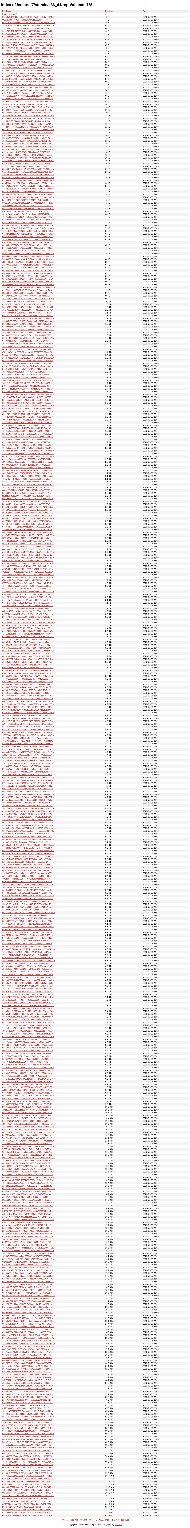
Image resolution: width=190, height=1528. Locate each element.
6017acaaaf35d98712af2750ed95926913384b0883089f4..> (27, 1386)
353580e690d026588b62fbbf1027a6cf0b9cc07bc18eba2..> (27, 546)
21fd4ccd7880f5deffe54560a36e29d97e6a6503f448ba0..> (27, 166)
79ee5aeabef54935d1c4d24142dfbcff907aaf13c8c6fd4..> (26, 313)
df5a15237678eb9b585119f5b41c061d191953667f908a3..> (27, 572)
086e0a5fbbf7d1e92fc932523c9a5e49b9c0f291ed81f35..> (27, 1048)
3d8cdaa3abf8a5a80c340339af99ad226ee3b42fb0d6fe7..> (27, 699)
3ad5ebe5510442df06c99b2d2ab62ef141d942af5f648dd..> (27, 786)
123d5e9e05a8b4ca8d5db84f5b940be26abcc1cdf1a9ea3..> (28, 121)
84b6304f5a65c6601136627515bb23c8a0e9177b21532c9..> (28, 454)
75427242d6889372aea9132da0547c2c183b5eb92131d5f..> (28, 1284)
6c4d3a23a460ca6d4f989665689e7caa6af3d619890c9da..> (28, 1194)
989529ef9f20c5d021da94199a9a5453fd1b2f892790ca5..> (27, 825)
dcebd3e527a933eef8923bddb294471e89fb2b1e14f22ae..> (27, 668)
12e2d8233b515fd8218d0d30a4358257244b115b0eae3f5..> (28, 1186)
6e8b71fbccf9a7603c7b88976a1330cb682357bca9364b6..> (28, 859)
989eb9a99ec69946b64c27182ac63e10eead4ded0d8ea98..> (28, 1338)
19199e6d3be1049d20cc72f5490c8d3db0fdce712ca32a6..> (28, 158)
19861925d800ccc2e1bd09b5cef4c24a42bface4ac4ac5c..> (27, 240)
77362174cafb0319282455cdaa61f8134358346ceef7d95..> (27, 417)
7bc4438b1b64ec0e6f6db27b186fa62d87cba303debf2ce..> (27, 586)
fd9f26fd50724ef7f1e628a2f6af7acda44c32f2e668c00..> (26, 211)
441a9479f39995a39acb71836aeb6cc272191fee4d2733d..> (28, 1146)
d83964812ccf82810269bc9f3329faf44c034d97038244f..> (27, 1166)
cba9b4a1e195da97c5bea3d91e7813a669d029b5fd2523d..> (28, 854)
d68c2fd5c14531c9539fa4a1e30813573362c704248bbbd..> (28, 459)
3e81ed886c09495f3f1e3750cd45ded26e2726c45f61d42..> (27, 1079)
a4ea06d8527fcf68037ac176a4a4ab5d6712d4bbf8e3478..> (27, 1487)
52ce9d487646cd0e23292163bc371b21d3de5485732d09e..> (28, 623)
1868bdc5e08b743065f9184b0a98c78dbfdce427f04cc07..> (27, 448)
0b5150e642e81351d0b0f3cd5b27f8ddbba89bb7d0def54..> (27, 279)
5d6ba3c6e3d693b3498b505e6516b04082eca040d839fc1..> (28, 558)
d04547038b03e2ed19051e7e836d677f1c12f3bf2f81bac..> (27, 589)
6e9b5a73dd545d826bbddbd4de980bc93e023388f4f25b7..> (28, 1273)
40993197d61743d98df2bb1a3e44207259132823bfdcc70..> (28, 1414)
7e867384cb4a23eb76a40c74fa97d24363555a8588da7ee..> (28, 1496)
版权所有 (118, 1525)
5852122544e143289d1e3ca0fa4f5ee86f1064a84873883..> (27, 48)
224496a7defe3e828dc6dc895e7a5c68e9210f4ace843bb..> (28, 1400)
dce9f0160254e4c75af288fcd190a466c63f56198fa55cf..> (26, 1267)
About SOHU (104, 1520)
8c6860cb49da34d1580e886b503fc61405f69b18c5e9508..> (28, 710)
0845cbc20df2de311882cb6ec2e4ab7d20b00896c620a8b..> (28, 1115)
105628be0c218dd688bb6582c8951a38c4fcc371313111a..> (28, 1220)
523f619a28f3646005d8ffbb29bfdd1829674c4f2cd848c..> (27, 1265)
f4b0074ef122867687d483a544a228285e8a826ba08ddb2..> (28, 1470)
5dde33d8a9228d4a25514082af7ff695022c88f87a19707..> (27, 893)
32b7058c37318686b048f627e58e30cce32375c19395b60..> (28, 535)
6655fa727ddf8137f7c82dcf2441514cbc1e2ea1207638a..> (27, 603)
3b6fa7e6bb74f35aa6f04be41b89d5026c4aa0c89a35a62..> (27, 434)
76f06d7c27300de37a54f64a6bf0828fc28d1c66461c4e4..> (27, 856)
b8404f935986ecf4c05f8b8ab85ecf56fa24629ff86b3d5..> (26, 746)
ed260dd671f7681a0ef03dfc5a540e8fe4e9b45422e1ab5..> (27, 271)
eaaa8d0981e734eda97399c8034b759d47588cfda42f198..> (28, 87)
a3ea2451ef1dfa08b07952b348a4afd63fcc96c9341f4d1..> (27, 1358)
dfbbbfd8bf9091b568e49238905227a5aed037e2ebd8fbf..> (27, 1482)
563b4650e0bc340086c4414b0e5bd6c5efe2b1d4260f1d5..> (28, 259)
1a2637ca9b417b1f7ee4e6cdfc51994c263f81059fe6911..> (27, 842)
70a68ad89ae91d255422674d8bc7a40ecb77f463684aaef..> (28, 741)
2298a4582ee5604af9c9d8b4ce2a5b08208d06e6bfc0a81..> (28, 766)
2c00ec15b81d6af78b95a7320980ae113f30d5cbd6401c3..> (28, 386)
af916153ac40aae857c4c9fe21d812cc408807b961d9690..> (28, 1504)
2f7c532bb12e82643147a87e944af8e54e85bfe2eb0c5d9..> (27, 1380)
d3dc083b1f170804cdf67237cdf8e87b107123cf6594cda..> (27, 155)
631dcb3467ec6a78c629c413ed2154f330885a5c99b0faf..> (27, 890)
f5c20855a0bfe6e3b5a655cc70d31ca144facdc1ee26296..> (27, 1169)
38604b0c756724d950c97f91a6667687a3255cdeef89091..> (28, 1369)
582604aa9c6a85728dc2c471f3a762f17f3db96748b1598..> (27, 403)
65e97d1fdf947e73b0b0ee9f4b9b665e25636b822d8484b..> (28, 1428)
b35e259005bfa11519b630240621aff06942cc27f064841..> (27, 1237)
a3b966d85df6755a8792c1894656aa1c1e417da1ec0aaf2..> (28, 1287)
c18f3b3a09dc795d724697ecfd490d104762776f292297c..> (27, 164)
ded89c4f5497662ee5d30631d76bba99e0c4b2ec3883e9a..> (28, 220)
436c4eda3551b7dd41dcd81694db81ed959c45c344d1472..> (28, 428)
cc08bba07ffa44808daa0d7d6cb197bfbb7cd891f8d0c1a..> (27, 1090)
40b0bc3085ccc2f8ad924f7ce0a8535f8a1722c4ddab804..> (27, 217)
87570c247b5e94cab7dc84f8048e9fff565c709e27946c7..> (27, 378)
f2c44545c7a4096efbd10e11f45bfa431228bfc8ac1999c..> (27, 944)
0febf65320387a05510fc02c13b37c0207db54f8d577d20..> (27, 577)
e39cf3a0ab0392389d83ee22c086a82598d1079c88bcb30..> (28, 704)
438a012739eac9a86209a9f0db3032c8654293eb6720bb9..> (28, 1341)
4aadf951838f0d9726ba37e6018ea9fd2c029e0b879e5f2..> (27, 90)
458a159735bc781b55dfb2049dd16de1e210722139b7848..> (28, 85)
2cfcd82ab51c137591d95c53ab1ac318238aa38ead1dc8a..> (28, 1253)
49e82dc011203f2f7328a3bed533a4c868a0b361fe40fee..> (27, 149)
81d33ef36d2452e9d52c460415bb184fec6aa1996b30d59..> (28, 1279)
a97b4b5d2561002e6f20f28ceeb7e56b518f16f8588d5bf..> (27, 1073)
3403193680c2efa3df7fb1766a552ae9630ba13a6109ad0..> (27, 251)
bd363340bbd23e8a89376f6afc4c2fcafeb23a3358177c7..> (27, 504)
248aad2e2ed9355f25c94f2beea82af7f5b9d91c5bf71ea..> (27, 1144)
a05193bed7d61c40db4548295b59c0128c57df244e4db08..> (28, 552)
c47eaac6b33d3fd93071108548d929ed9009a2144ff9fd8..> (27, 665)
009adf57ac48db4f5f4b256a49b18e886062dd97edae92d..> (27, 1045)
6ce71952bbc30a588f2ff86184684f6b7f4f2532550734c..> (27, 1076)
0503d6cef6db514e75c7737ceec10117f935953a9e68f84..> (27, 1318)
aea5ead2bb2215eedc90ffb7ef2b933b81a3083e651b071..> (27, 1163)
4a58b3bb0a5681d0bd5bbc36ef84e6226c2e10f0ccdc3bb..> (28, 1276)
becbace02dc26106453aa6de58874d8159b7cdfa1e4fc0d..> (28, 209)
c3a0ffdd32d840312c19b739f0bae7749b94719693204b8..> (27, 1484)
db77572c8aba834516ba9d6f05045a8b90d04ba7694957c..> (28, 1363)
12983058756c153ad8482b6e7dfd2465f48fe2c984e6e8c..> (27, 265)
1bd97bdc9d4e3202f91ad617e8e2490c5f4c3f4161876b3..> (27, 104)
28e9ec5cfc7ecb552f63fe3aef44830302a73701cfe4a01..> (27, 530)
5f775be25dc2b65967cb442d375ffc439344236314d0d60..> (27, 1493)
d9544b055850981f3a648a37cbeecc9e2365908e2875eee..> (28, 330)
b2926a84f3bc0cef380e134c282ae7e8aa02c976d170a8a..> (28, 118)
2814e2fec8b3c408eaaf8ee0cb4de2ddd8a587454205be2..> (28, 214)
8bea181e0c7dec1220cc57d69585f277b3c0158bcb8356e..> (28, 406)
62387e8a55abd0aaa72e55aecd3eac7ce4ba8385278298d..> (28, 831)
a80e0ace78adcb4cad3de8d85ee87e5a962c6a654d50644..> (28, 803)
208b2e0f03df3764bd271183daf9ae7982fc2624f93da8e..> (27, 1451)
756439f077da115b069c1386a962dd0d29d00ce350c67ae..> (28, 332)
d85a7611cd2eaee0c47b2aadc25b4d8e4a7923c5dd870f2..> (28, 1515)
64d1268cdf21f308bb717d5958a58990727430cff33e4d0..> (27, 1453)
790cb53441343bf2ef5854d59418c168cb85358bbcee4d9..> (28, 955)
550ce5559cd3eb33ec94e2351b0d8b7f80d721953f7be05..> (28, 400)
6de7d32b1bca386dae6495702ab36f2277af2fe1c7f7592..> (27, 541)
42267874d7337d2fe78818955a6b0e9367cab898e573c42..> (28, 65)
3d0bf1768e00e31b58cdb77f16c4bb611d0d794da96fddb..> (27, 1397)
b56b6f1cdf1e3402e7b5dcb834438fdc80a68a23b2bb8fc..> (27, 868)
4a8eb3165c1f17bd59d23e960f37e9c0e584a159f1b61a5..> (27, 70)
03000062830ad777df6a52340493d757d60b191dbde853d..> (28, 921)
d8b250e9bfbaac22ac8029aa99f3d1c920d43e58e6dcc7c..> (27, 485)
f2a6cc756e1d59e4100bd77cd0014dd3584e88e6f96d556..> (28, 254)
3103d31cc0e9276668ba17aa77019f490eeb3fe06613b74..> (28, 1011)
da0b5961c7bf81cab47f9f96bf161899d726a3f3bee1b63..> (27, 837)
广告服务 (84, 1520)
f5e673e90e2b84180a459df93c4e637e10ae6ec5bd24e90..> (28, 1014)
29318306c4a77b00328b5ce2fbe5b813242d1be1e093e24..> (28, 1459)
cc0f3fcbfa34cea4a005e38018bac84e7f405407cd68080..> (27, 755)
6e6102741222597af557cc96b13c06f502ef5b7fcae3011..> (27, 296)
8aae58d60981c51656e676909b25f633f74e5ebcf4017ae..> (27, 172)
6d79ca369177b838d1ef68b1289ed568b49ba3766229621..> (28, 656)
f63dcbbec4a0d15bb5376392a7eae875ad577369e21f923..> (28, 783)
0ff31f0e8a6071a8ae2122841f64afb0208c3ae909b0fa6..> (27, 1389)
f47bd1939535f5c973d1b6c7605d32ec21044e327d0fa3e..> (27, 1099)
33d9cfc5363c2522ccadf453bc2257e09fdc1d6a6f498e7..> (27, 924)
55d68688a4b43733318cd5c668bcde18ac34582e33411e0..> (28, 493)
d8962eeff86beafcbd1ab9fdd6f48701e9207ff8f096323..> (26, 1372)
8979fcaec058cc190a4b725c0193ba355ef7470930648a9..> (28, 425)
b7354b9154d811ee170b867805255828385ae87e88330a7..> (28, 248)
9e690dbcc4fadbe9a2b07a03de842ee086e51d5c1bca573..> (28, 327)
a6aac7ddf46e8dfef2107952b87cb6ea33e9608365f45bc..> (27, 1465)
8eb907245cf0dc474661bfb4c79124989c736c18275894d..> (28, 839)
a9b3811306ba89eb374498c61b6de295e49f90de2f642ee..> (28, 1374)
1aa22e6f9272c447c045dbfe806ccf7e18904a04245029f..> (27, 383)
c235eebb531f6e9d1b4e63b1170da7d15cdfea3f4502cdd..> (27, 1335)
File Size (109, 11)
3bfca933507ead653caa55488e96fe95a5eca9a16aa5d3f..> (27, 1110)
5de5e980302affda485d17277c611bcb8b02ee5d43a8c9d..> (28, 256)
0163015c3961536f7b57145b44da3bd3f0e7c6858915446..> (28, 1473)
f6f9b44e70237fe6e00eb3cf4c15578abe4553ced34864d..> (27, 862)
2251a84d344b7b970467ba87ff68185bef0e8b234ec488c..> (27, 907)
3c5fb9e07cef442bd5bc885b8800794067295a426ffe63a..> (27, 885)
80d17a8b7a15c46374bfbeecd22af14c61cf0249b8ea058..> (27, 1324)
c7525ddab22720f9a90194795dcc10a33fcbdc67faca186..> (27, 682)
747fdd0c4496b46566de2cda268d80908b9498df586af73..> (27, 127)
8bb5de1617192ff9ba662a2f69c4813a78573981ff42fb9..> (27, 470)
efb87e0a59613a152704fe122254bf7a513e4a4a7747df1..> (27, 958)
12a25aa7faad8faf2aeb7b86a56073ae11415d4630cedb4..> (27, 301)
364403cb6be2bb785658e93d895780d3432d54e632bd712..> (28, 718)
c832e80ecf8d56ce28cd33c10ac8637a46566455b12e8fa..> (27, 262)
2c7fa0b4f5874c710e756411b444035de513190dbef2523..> (27, 397)
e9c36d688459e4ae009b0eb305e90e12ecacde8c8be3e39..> (28, 772)
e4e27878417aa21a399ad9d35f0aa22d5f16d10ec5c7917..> (28, 777)
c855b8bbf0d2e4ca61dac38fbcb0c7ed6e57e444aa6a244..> (28, 1124)
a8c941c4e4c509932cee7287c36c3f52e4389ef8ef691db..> (27, 975)
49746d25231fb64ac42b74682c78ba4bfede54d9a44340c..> (28, 1183)
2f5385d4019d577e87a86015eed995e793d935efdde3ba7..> (28, 735)
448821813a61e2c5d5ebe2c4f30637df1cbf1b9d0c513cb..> (27, 189)
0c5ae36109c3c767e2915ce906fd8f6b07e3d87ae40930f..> (27, 648)
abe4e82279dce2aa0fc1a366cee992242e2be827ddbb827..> (28, 797)
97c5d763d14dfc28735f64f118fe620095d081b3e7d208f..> (27, 1121)
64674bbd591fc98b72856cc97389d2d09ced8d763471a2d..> (28, 1352)
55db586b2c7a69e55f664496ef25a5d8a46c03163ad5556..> (28, 178)
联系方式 (93, 1520)
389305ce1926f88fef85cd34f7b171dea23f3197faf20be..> (26, 245)
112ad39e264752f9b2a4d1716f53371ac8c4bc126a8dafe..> (27, 606)
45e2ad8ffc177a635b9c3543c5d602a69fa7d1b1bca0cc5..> (27, 563)
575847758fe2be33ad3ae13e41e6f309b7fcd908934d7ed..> (27, 144)
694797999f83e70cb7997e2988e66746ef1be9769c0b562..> (28, 130)
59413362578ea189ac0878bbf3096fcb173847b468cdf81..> (27, 324)
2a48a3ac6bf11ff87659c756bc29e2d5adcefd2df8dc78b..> (27, 1420)
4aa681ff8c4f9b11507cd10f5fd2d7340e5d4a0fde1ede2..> (27, 625)
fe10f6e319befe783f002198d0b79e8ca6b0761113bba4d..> (27, 1211)
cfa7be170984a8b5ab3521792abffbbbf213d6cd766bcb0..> (27, 468)
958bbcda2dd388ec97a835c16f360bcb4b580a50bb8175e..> (28, 54)
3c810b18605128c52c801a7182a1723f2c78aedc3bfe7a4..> (28, 1310)
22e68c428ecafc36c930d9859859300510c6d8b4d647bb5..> (28, 161)
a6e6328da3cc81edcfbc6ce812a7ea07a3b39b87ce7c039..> (28, 116)
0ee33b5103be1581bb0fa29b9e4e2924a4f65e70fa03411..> (28, 791)
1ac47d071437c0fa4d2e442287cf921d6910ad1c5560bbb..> (28, 575)
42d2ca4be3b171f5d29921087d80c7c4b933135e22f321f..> (27, 431)
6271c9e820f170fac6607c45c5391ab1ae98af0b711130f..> (27, 1175)
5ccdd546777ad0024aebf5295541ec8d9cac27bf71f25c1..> (27, 411)
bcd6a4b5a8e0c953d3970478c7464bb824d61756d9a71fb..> (28, 1307)
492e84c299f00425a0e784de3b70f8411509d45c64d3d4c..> (28, 372)
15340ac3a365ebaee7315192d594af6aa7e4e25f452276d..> (28, 1172)
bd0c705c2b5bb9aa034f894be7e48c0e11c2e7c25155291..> (28, 1155)
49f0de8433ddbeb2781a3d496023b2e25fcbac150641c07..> (28, 879)
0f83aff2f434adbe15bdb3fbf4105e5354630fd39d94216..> (26, 963)
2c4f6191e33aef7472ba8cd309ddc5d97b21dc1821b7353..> (28, 1327)
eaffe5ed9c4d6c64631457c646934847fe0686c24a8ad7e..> (27, 1394)
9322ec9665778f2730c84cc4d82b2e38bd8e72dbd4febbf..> (27, 1411)
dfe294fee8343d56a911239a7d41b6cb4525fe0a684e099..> (27, 1191)
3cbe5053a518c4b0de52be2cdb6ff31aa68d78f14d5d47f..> (27, 865)
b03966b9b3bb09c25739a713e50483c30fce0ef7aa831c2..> (28, 1107)
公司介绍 (116, 1520)
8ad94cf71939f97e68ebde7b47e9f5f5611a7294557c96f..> (27, 1138)
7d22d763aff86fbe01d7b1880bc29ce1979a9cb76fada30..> (27, 40)
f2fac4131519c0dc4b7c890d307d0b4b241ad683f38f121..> (27, 822)
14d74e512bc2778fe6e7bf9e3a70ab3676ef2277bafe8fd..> (27, 887)
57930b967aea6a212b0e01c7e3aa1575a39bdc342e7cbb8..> (28, 676)
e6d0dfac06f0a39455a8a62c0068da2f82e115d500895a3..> (27, 1313)
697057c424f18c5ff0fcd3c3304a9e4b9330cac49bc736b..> (27, 1293)
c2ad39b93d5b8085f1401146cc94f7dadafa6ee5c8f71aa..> (27, 594)
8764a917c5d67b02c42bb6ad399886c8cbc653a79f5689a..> (28, 938)
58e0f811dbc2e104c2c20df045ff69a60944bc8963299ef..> (27, 1442)
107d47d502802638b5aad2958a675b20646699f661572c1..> (28, 1256)
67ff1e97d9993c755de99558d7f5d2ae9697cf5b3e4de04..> (27, 375)
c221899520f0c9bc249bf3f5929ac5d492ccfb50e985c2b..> (27, 901)
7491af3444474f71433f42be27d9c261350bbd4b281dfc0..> (27, 1028)
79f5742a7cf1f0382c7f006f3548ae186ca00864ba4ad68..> (27, 479)
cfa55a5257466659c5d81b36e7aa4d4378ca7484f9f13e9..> (27, 1051)
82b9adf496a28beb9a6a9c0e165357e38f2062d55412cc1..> (28, 592)
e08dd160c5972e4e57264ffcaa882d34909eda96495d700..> (28, 518)
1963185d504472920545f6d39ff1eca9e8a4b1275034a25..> (27, 133)
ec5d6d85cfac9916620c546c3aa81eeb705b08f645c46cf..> (27, 817)
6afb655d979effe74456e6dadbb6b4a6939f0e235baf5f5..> (27, 1008)
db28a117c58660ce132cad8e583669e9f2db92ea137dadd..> (28, 192)
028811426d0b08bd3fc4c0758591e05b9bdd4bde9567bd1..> (28, 338)
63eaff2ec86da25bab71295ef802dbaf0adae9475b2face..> (27, 37)
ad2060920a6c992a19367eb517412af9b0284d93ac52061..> (28, 335)
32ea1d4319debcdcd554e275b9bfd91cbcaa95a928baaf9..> (28, 634)
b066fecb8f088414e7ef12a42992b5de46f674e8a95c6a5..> (27, 941)
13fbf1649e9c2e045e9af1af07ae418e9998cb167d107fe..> (27, 1245)
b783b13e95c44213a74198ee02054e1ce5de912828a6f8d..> (28, 1391)
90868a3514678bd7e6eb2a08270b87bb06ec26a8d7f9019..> (28, 17)
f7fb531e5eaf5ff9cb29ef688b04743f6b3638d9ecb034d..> (26, 693)
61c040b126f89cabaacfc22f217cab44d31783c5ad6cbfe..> (27, 600)
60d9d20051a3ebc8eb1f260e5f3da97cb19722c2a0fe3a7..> (27, 659)
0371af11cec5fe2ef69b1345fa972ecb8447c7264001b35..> (27, 152)
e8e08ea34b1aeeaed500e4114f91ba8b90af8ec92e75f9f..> (27, 147)
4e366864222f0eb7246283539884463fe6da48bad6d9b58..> (28, 194)
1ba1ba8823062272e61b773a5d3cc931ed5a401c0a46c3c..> (28, 287)
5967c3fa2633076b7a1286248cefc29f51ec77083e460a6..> (27, 316)
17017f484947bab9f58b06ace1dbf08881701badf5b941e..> (27, 1217)
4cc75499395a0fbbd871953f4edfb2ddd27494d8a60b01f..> (27, 701)
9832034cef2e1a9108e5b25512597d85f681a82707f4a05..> (27, 1403)
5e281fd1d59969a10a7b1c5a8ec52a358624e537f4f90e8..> (27, 715)
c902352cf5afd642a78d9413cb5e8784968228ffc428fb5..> (27, 420)
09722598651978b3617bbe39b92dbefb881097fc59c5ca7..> (28, 1298)
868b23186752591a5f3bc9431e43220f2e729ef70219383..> (27, 507)
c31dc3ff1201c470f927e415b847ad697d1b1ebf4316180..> (27, 994)
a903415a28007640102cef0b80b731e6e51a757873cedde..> (28, 1141)
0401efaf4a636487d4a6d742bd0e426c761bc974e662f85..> (27, 1498)
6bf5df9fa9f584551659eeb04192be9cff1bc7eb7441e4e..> (27, 882)
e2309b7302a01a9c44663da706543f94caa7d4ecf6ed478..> (28, 910)
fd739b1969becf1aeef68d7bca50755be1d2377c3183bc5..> (27, 1206)
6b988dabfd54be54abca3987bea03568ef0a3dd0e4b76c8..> (28, 1177)
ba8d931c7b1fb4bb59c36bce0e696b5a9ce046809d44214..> (28, 45)
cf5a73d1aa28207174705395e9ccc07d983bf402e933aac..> (28, 349)
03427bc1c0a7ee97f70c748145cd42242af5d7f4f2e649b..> (27, 1065)
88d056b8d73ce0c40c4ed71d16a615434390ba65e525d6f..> (28, 169)
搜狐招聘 (74, 1520)
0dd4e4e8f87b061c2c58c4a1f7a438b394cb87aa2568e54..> (28, 1431)
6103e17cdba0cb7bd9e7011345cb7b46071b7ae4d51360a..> (28, 107)
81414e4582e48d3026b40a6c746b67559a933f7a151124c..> (28, 732)
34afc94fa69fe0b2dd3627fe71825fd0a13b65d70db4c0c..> (27, 473)
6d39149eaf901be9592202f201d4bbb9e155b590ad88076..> (28, 1101)
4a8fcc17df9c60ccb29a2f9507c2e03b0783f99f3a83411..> (27, 1445)
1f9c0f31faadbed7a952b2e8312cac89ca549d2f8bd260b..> (27, 763)
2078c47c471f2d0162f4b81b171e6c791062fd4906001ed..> (27, 344)
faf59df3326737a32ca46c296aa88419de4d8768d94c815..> (27, 946)
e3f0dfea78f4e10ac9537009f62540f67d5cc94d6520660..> (27, 1383)
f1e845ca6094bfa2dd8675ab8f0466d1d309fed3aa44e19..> (27, 532)
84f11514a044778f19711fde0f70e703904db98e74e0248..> (27, 1242)
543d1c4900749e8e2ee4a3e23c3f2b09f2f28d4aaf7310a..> (27, 369)
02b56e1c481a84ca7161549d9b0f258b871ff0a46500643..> (27, 1152)
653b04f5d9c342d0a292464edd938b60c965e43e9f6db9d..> (28, 180)
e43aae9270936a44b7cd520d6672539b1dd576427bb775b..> (28, 814)
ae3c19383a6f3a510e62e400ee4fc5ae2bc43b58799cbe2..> (28, 794)
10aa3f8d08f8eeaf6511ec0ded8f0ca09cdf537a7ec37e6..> (27, 775)
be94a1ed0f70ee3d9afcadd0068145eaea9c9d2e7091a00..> (28, 228)
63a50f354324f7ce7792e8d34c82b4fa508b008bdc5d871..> (27, 1053)
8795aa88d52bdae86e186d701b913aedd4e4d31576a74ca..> (28, 949)
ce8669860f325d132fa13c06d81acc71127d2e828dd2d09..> (28, 549)
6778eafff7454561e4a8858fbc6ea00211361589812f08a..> (27, 527)
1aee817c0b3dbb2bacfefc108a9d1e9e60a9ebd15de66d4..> (28, 524)
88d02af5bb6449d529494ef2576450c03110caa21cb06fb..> (27, 99)
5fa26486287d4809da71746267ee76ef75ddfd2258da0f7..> (27, 707)
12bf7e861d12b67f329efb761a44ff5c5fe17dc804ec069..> (27, 423)
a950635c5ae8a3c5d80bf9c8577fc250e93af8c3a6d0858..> (27, 76)
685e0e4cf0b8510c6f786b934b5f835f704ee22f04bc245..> (27, 1093)
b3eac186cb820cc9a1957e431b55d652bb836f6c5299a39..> (28, 800)
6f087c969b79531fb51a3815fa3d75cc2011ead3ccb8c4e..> (27, 20)
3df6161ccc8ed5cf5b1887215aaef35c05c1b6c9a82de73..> (27, 1135)
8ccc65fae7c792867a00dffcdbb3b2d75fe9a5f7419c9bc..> (27, 341)
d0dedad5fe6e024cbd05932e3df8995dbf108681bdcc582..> (27, 1360)
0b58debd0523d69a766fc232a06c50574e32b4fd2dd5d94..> (28, 1096)
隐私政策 (125, 1520)
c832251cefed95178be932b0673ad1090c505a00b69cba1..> (28, 851)
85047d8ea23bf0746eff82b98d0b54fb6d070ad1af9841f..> (27, 414)
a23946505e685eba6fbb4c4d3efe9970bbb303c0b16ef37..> (27, 687)
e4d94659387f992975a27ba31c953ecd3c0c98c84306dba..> (28, 1476)
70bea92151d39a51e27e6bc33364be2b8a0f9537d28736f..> (28, 285)
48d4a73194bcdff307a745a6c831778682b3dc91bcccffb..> (27, 68)
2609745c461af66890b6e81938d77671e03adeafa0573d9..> (28, 31)
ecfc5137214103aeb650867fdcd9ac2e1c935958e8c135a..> (27, 935)
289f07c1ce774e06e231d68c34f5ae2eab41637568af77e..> (27, 769)
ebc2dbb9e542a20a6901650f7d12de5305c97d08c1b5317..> (28, 555)
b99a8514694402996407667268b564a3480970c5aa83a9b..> (28, 983)
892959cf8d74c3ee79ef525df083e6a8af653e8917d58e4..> (27, 513)
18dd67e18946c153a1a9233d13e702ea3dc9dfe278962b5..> (28, 358)
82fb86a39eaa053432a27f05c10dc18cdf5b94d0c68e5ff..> (27, 290)
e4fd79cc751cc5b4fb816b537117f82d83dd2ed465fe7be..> (27, 645)
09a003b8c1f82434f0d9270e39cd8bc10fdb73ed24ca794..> (27, 124)
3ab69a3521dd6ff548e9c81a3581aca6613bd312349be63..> (28, 394)
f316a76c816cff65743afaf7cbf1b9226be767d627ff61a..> (26, 135)
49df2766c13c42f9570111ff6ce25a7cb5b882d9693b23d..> (27, 1346)
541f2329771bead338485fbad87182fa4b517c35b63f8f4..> (27, 276)
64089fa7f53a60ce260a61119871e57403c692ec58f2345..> (27, 1084)
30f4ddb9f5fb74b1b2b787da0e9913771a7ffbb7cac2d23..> (27, 487)
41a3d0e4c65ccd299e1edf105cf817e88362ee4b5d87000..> (28, 82)
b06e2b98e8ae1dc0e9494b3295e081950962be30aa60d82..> (28, 1439)
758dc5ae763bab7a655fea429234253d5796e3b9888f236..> (28, 1462)
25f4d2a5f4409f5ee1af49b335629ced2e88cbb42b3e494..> (27, 834)
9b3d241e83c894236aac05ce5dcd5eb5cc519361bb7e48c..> (28, 932)
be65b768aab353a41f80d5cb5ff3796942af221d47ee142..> (27, 696)
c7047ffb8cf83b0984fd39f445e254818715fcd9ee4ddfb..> (26, 673)
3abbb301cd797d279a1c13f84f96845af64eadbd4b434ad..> (27, 1160)
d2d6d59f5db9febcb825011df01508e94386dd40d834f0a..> (27, 662)
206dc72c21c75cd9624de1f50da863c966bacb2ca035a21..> (28, 1059)
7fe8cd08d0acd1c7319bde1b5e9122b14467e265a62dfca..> (28, 952)
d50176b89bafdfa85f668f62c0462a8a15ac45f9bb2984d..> (27, 1304)
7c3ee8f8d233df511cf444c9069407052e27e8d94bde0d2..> (27, 1490)
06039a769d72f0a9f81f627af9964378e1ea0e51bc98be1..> (27, 499)
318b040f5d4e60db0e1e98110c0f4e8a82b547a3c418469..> (28, 620)
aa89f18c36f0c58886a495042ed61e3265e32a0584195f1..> (27, 439)
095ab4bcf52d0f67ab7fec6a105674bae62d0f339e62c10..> (27, 113)
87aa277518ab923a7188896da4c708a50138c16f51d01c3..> (28, 1425)
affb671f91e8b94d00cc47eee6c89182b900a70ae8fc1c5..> (27, 93)
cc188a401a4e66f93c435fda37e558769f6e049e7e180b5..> (27, 1180)
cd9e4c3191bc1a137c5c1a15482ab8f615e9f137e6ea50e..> (28, 724)
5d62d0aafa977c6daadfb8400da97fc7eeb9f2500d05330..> (27, 1118)
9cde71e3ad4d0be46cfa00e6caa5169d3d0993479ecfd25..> (28, 445)
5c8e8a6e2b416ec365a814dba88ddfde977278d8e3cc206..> (28, 1039)
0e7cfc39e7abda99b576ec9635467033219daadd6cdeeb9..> (28, 1259)
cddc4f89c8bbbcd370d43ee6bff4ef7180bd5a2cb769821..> (27, 490)
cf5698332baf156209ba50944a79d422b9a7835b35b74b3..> (28, 456)
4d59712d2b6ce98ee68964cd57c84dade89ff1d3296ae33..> (28, 679)
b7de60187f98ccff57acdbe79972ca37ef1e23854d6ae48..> (27, 977)
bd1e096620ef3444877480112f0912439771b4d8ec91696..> (28, 980)
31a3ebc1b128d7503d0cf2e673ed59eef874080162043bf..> (27, 34)
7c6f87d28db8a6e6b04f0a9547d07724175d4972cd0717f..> (27, 1239)
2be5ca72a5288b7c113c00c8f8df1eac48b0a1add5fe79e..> (27, 138)
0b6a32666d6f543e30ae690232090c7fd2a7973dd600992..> (28, 918)
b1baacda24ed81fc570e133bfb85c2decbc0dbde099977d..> (28, 670)
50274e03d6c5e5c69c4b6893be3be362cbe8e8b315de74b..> (28, 23)
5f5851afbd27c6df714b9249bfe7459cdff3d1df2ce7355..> (26, 1149)
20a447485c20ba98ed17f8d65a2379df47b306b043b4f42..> (27, 997)
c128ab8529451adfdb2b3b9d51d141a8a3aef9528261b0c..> (28, 811)
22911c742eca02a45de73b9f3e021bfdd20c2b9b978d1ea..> (28, 1231)
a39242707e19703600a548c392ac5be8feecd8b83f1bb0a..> (28, 73)
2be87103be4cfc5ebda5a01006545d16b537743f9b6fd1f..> (27, 904)
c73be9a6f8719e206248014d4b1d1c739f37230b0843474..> (28, 352)
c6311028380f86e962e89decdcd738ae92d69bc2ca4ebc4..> (28, 462)
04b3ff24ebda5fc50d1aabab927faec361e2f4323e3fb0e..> (27, 642)
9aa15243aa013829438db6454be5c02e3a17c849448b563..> (28, 307)
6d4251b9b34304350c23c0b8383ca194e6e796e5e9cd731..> (28, 1189)
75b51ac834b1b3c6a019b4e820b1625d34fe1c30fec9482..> (28, 25)
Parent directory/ (9, 14)
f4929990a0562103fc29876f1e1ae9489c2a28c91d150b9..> (27, 1200)
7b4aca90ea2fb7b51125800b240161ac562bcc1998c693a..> (28, 1448)
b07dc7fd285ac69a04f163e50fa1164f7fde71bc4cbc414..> (27, 1507)
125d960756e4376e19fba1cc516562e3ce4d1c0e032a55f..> (28, 873)
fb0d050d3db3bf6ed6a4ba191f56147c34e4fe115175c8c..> (27, 59)
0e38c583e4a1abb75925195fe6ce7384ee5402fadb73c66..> (28, 1023)
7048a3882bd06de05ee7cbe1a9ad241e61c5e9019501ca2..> (28, 1248)
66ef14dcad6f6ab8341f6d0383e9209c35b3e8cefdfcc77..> (27, 1355)
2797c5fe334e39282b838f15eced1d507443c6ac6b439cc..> (27, 820)
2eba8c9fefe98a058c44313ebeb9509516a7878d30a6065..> (28, 1127)
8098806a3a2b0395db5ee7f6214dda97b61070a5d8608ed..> (28, 465)
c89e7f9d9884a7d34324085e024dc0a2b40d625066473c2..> (28, 870)
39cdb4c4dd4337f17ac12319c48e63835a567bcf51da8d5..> (28, 1436)
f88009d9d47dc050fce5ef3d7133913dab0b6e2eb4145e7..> (27, 583)
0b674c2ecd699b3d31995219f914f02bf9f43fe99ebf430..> (27, 1113)
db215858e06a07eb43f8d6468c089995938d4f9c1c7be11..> (28, 1000)
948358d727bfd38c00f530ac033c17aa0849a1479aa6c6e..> (28, 1301)
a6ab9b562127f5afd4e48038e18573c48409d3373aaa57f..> (27, 310)
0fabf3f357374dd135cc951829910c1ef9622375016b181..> (27, 1479)
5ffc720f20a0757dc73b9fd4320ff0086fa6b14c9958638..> (26, 1228)
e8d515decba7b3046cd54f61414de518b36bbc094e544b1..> (28, 730)
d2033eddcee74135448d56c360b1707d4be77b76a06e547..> (28, 1315)
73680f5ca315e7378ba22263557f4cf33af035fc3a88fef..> (26, 51)
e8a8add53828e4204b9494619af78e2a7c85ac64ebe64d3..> (28, 752)
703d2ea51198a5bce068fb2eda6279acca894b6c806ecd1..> (28, 451)
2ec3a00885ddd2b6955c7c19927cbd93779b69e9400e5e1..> (28, 961)
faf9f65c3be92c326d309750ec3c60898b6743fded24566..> (27, 744)
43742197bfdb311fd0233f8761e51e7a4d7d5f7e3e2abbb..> (27, 366)
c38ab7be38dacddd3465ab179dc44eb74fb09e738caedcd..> (28, 242)
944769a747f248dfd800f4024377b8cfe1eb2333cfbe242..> (27, 1512)
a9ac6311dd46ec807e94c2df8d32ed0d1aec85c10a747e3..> (28, 1417)
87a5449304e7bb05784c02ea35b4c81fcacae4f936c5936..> (28, 1332)
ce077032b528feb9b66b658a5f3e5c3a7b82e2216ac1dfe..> (27, 1349)
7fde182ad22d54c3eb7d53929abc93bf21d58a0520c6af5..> (27, 1422)
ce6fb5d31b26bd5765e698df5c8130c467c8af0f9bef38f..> (26, 876)
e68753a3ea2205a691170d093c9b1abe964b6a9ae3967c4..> (28, 913)
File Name (7, 11)
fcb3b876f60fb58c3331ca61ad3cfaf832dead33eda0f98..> (26, 1056)
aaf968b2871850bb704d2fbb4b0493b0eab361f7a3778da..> (28, 521)
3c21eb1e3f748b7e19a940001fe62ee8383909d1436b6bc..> (28, 363)
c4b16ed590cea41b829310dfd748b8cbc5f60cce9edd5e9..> (27, 611)
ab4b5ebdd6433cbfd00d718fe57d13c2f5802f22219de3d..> (27, 101)
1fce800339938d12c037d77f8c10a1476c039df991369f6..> (27, 437)
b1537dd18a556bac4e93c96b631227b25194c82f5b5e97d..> (28, 1377)
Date (145, 11)
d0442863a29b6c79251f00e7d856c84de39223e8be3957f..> (28, 631)
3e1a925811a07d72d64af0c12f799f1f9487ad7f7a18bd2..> (27, 1405)
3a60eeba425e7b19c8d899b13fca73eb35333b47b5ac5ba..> (28, 1329)
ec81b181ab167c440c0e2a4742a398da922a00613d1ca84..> (28, 1214)
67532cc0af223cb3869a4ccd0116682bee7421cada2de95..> (28, 966)
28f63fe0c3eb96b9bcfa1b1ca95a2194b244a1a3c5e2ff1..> (27, 653)
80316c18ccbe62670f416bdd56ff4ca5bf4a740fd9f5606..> (26, 1208)
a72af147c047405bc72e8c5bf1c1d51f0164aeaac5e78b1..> (27, 1070)
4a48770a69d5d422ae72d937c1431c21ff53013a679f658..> (27, 972)
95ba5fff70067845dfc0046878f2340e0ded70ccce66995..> (27, 684)
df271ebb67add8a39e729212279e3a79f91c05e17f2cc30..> (27, 569)
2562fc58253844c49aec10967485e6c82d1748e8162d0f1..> (28, 808)
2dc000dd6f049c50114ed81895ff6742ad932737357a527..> (27, 206)
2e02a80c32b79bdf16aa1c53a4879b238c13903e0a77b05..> (28, 175)
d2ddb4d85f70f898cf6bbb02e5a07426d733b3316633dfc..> (27, 969)
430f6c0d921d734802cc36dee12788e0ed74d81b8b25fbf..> (27, 639)
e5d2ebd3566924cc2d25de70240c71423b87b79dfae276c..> (28, 1282)
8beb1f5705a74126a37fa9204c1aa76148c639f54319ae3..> (27, 992)
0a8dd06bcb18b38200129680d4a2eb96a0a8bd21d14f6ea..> (28, 234)
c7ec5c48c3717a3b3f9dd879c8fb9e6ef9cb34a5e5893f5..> (27, 482)
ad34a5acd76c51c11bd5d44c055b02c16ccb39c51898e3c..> (28, 727)
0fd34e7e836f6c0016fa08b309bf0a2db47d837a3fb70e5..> (27, 930)
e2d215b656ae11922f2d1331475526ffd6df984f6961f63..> (27, 141)
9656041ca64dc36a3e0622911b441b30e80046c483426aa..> (28, 828)
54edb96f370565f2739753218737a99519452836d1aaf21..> (28, 637)
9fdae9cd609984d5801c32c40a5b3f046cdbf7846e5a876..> (27, 1042)
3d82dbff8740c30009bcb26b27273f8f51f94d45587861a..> (27, 848)
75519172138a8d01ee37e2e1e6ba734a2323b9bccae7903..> (28, 56)
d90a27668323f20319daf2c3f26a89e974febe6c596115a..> (27, 510)
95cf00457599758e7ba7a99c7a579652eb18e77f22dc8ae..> (28, 318)
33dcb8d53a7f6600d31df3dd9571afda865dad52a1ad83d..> (27, 628)
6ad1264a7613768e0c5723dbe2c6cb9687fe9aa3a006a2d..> (28, 186)
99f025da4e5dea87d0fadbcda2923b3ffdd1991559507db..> (27, 42)
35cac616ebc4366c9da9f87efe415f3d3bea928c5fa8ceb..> (27, 915)
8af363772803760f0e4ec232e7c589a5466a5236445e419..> (28, 355)
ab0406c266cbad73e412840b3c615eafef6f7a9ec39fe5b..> (27, 1510)
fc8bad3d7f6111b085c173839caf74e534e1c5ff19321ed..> (27, 496)
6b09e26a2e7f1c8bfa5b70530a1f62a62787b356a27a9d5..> (27, 721)
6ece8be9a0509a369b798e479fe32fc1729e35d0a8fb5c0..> (27, 1034)
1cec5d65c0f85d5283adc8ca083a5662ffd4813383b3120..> (27, 380)
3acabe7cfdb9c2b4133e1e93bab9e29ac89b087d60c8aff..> (27, 780)
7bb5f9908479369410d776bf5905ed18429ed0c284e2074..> (28, 299)
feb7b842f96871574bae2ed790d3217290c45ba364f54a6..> (27, 79)
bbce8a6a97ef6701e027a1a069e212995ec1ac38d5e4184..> (28, 1203)
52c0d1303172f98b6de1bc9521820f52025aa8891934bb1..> (28, 896)
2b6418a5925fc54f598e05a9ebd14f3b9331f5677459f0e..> (27, 1501)
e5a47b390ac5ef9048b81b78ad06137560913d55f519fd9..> (27, 304)
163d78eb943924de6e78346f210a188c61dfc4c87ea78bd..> (28, 501)
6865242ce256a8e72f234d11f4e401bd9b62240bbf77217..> (27, 392)
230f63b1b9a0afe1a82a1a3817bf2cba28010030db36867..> (27, 1003)
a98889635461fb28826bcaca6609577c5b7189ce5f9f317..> (27, 761)
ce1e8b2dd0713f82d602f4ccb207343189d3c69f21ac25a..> (27, 1467)
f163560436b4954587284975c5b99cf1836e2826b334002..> (28, 293)
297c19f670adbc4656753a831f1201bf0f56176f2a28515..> (27, 617)
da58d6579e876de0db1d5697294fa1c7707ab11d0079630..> (28, 1456)
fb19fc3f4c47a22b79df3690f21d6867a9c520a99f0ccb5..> (26, 1408)
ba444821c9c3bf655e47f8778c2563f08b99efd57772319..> (27, 200)
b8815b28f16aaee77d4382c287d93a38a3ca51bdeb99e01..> (28, 1006)
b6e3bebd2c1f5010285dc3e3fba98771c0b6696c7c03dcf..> (27, 1290)
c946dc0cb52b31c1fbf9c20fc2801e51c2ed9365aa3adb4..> (27, 1270)
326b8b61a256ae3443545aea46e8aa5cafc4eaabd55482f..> (28, 1321)
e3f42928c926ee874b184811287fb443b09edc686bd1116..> (28, 183)
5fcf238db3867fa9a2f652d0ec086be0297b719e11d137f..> (27, 223)
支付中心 (65, 1520)
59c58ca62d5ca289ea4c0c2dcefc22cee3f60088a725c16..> (27, 361)
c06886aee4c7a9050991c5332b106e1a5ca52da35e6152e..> (28, 1158)
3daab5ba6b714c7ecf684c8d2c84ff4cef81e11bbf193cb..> (27, 516)
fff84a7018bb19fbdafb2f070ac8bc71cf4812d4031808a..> (26, 538)
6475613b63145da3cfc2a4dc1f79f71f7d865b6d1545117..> (27, 690)
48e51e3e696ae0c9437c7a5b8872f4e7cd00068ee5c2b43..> (28, 96)
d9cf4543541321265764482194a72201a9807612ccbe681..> (28, 651)
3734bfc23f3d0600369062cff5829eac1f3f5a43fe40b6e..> (26, 608)
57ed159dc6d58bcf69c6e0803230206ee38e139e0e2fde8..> (28, 1251)
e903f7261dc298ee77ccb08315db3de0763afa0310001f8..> (27, 1130)
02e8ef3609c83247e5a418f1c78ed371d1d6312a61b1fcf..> (27, 1225)
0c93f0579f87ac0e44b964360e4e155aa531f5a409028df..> (27, 789)
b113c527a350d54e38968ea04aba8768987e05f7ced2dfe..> (28, 1037)
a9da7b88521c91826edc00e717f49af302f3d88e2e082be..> (27, 347)
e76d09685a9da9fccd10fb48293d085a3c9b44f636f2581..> (27, 225)
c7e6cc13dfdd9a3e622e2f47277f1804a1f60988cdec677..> (27, 1222)
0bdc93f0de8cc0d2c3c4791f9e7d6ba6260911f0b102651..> (27, 986)
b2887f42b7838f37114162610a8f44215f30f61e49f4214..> (27, 268)
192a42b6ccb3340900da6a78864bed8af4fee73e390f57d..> (27, 1025)
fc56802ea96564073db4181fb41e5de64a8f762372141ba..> (27, 561)
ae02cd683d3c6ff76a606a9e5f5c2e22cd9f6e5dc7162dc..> (27, 758)
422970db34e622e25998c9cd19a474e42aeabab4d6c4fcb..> (28, 738)
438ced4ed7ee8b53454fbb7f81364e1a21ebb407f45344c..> (27, 442)
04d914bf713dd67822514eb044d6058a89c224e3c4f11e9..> (28, 713)
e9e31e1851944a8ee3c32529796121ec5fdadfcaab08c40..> (28, 544)
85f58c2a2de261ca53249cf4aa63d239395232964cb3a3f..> (27, 899)
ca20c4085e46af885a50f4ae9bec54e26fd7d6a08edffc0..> (27, 282)
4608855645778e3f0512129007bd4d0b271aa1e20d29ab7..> (28, 1104)
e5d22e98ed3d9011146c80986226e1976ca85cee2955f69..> (28, 1087)
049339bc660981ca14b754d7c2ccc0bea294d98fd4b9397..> (28, 1434)
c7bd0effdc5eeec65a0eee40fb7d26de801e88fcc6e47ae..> (27, 580)
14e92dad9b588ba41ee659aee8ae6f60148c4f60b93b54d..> (28, 1068)
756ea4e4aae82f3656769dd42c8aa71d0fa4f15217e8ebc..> (27, 806)
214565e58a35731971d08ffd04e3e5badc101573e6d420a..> (28, 321)
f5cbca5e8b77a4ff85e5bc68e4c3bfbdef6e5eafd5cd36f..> (26, 749)
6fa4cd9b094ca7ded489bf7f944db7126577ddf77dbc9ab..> (27, 1262)
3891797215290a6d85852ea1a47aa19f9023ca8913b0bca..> (28, 927)
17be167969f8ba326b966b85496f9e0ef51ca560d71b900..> (27, 231)
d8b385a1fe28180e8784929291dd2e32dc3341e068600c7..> (28, 845)
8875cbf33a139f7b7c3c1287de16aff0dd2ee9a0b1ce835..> (27, 1082)
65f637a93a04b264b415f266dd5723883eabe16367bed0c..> (28, 203)
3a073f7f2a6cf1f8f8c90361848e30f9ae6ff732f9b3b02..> (26, 1062)
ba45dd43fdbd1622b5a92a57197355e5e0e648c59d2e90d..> (28, 273)
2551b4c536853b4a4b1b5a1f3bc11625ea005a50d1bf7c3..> (28, 566)
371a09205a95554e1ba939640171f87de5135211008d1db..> (28, 1344)
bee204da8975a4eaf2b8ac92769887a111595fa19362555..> (28, 476)
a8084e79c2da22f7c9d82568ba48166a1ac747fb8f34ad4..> (27, 1017)
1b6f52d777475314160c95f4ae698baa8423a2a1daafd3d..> (27, 989)
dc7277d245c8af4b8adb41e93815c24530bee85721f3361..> (28, 1132)
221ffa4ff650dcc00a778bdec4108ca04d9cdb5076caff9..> (26, 28)
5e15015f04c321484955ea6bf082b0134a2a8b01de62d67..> (28, 197)
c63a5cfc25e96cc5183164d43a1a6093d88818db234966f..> (28, 1031)
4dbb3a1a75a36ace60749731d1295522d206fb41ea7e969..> (28, 1234)
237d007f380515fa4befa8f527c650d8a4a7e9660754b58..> (27, 110)
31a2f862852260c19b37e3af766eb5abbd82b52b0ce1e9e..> (28, 62)
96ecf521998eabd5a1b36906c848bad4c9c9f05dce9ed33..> (28, 597)
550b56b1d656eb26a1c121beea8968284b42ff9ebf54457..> (27, 237)
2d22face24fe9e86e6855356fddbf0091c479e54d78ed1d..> (27, 1366)
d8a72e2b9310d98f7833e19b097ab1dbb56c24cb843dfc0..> (28, 1197)
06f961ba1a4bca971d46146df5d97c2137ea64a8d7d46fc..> (27, 614)
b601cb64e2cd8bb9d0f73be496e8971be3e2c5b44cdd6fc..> (28, 389)
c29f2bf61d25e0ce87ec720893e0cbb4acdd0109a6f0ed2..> (27, 409)
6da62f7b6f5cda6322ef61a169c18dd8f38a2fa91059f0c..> (27, 1020)
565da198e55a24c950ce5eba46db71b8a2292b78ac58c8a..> (28, 1296)
